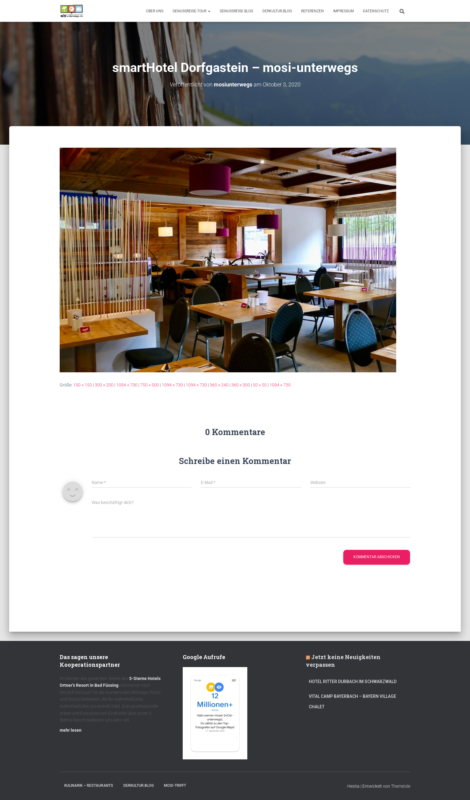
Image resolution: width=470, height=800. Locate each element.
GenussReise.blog (236, 11)
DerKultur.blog (277, 11)
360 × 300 (240, 384)
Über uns (154, 11)
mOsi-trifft (175, 785)
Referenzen (312, 11)
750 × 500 (149, 384)
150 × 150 (82, 384)
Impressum (343, 11)
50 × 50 (260, 384)
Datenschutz (376, 11)
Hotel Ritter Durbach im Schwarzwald (353, 681)
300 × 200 (104, 384)
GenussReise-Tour (191, 11)
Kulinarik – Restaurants (88, 785)
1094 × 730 (126, 384)
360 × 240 (219, 384)
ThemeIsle (400, 786)
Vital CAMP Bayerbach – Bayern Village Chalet (352, 701)
